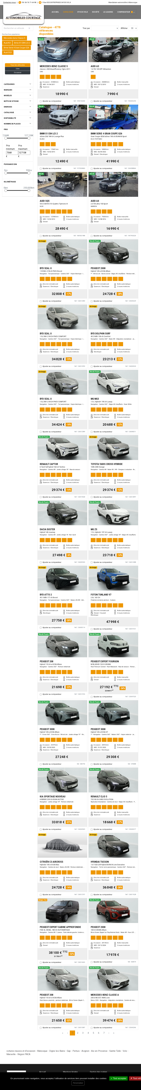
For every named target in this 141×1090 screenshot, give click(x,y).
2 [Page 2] (77, 1033)
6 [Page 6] (98, 1033)
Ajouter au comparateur (52, 101)
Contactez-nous (9, 2)
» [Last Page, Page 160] (113, 1033)
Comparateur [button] (125, 12)
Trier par (86, 28)
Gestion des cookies (98, 1072)
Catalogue (68, 12)
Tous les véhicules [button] (17, 65)
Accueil (55, 12)
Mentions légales (70, 1072)
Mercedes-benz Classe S (14, 38)
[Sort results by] (105, 28)
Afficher (124, 28)
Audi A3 (7, 43)
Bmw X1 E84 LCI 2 (22, 43)
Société (95, 12)
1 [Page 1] (72, 1033)
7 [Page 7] (104, 1033)
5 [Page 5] (93, 1033)
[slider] (5, 138)
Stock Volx (82, 12)
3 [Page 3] (83, 1033)
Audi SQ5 (8, 52)
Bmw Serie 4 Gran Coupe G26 (16, 48)
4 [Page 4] (88, 1033)
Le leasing (108, 12)
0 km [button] (18, 69)
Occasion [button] (17, 73)
